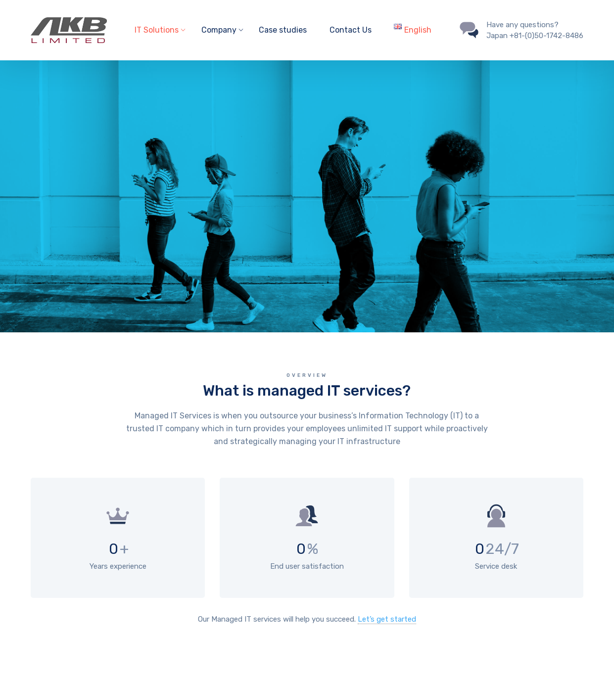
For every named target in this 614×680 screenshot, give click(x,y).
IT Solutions (157, 30)
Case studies (283, 30)
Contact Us (351, 30)
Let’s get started (387, 619)
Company (218, 30)
